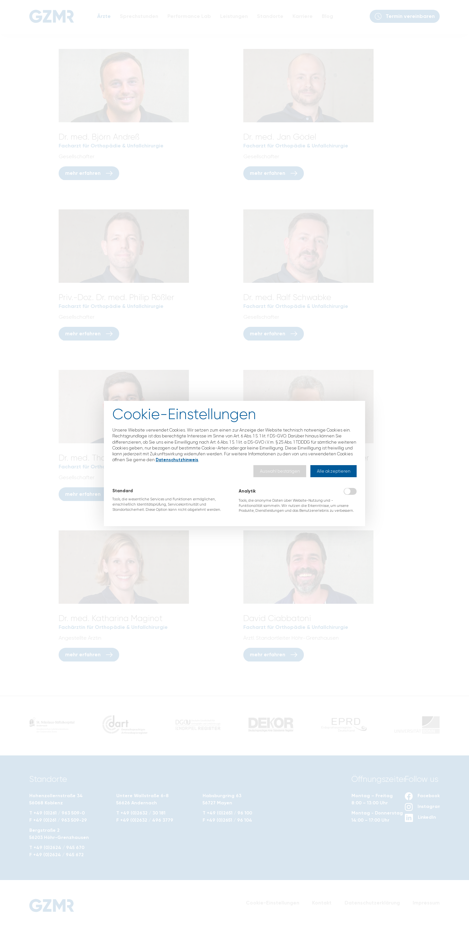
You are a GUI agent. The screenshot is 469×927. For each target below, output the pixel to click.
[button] (279, 471)
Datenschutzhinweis (177, 459)
